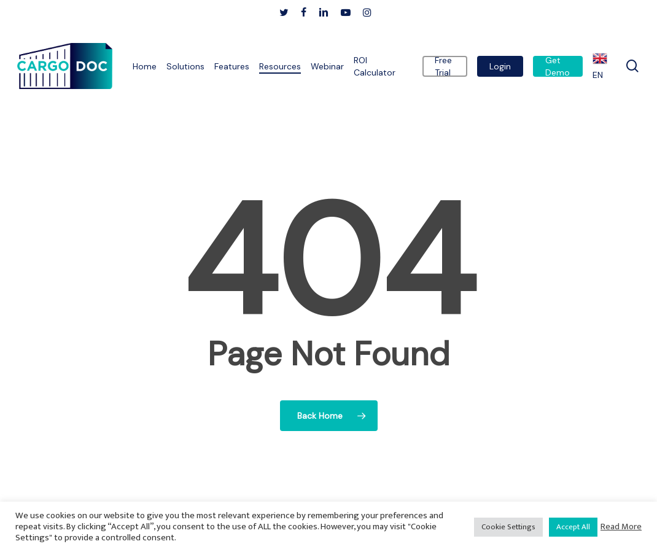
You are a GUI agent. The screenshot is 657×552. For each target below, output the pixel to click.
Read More (621, 526)
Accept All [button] (573, 527)
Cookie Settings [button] (508, 527)
